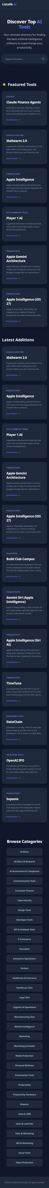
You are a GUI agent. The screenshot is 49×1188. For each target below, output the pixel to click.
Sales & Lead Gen (24, 1123)
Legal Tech (24, 997)
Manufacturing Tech (24, 1016)
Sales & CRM (24, 1114)
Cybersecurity (25, 900)
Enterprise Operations (24, 958)
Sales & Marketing (24, 1133)
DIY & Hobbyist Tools (24, 929)
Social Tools (24, 1152)
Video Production (24, 1162)
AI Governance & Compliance (24, 871)
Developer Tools (24, 919)
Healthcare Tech (24, 987)
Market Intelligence (24, 1026)
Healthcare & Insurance (24, 978)
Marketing (24, 1036)
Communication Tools (24, 881)
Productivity (24, 1084)
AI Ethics (24, 851)
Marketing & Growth (24, 1046)
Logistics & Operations (24, 1007)
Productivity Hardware (24, 1094)
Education (24, 948)
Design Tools (24, 910)
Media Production (25, 1055)
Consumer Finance (24, 890)
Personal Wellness (24, 1065)
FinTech (24, 968)
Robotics (24, 1104)
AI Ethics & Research (24, 861)
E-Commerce (24, 939)
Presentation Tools (24, 1075)
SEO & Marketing (24, 1143)
